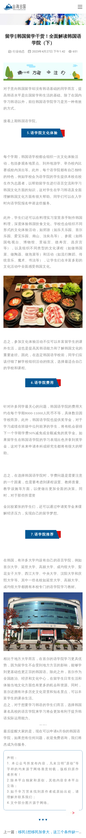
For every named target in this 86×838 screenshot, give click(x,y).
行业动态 (19, 51)
